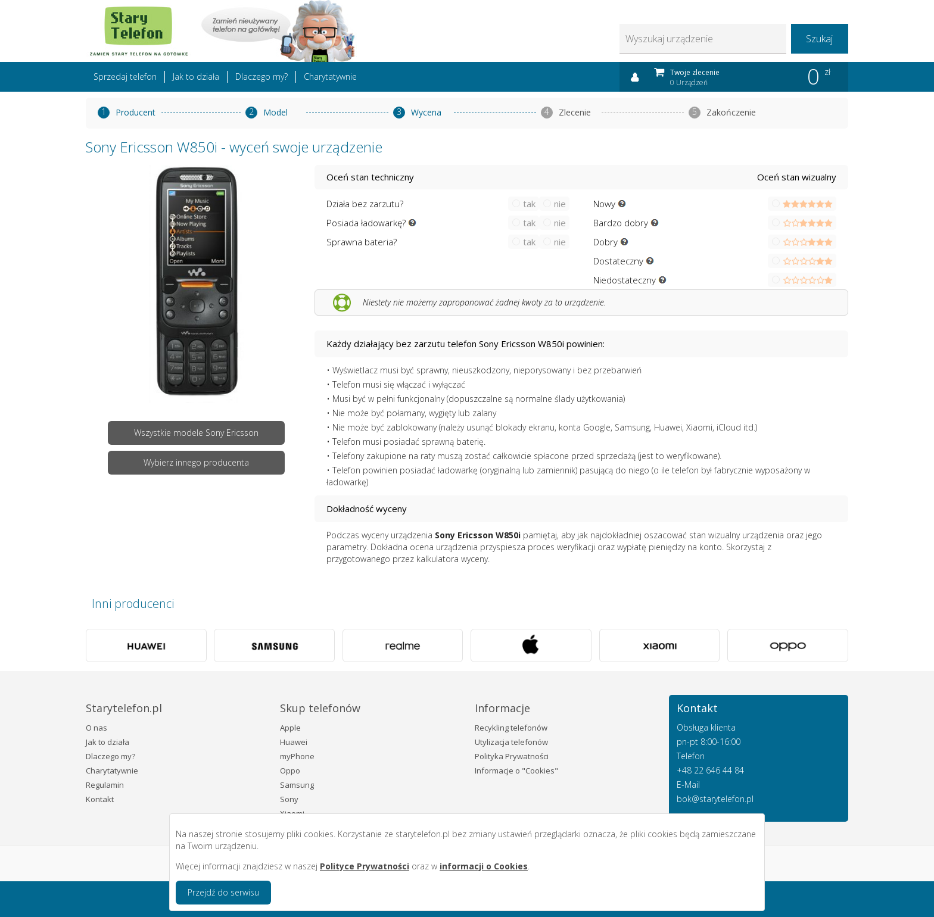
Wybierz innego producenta (196, 462)
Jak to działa (196, 76)
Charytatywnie (330, 76)
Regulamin (105, 784)
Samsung (297, 784)
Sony (289, 799)
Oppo (290, 770)
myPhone (297, 756)
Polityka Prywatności (512, 756)
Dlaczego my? (261, 76)
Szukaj (819, 38)
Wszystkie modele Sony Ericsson (196, 432)
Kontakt (100, 799)
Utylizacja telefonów (511, 742)
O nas (96, 727)
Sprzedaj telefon (125, 76)
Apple (290, 727)
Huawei (293, 742)
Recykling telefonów (511, 727)
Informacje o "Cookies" (516, 770)
